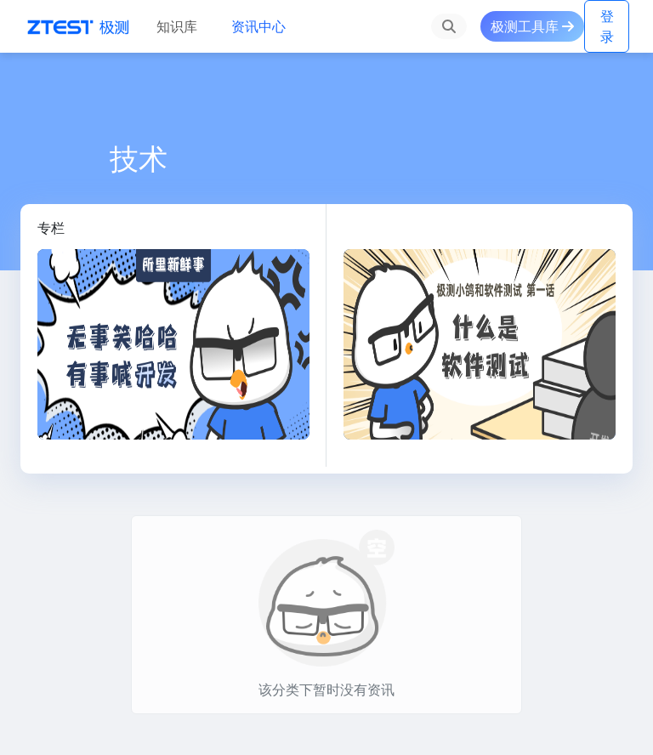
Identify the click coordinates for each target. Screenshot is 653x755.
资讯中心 (258, 26)
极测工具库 (532, 26)
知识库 (176, 26)
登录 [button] (607, 26)
